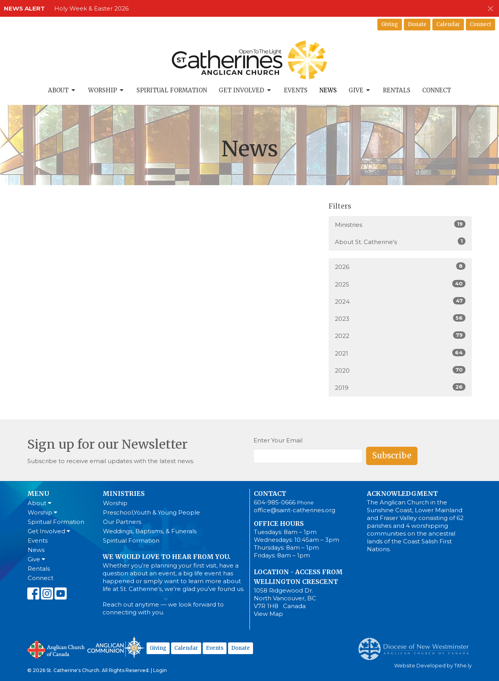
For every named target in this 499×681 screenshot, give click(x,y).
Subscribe (391, 455)
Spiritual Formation (171, 90)
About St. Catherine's (400, 241)
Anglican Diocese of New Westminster (416, 645)
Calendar (448, 24)
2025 (400, 284)
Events (296, 90)
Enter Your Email (278, 440)
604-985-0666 (275, 502)
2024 (400, 301)
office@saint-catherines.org (294, 510)
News (328, 90)
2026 (400, 266)
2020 (400, 370)
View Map (268, 613)
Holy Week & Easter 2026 (91, 8)
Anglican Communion (116, 647)
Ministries (400, 224)
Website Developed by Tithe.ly (433, 666)
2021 (400, 353)
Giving (389, 24)
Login (160, 670)
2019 (400, 387)
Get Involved (245, 90)
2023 (400, 318)
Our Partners (122, 521)
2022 (400, 335)
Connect (480, 24)
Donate (417, 24)
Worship (106, 90)
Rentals (397, 90)
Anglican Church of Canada (56, 648)
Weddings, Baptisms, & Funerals (149, 531)
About (62, 90)
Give (360, 90)
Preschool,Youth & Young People (151, 512)
